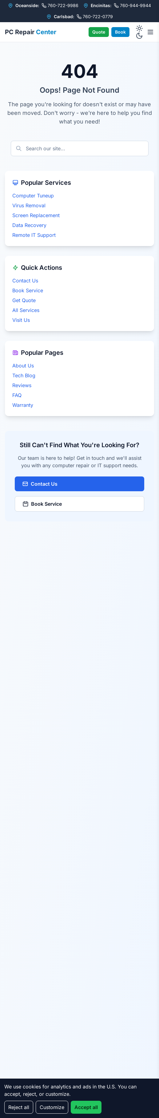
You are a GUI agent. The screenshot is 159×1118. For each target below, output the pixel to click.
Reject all (18, 1107)
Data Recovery (29, 225)
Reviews (21, 385)
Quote (98, 31)
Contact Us (25, 280)
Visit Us (21, 320)
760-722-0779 (95, 16)
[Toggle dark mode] (139, 32)
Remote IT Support (34, 235)
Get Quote (24, 300)
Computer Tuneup (33, 195)
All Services (25, 310)
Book (120, 31)
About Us (23, 366)
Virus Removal (29, 205)
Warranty (22, 405)
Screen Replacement (36, 215)
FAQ (17, 395)
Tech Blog (23, 375)
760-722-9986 (60, 5)
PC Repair (30, 32)
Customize (52, 1107)
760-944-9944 (132, 5)
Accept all (86, 1107)
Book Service (27, 290)
